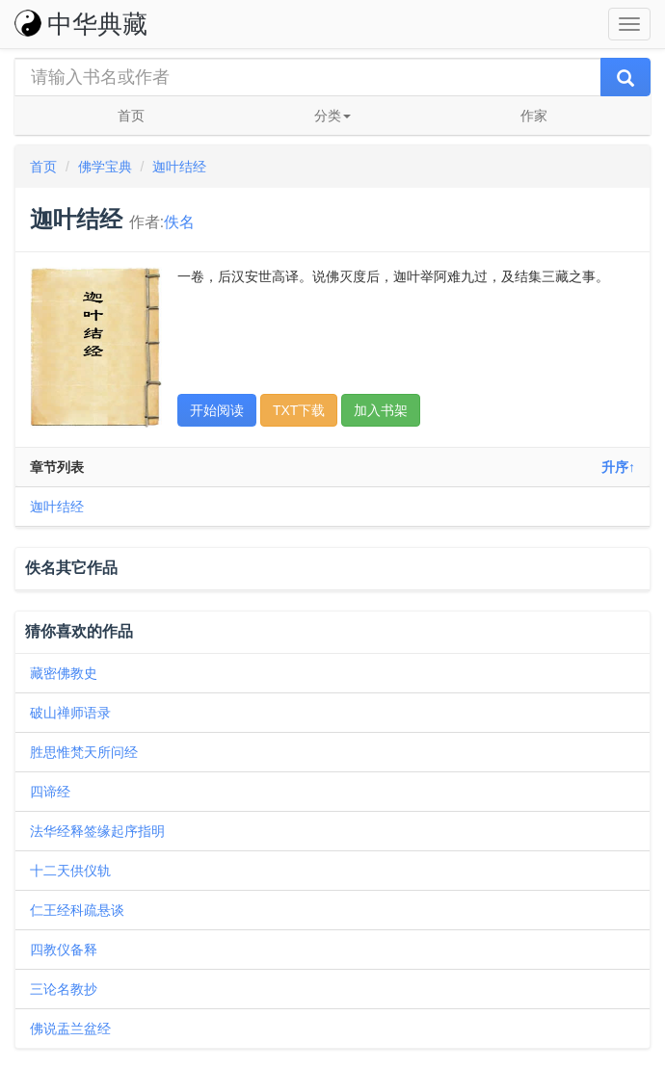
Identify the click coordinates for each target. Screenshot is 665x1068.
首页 (131, 115)
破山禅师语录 (70, 712)
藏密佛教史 (63, 673)
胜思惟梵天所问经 (84, 752)
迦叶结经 (179, 166)
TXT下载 (299, 410)
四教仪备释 (63, 949)
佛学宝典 (105, 166)
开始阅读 (217, 410)
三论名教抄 (63, 989)
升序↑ (618, 467)
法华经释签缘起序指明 (97, 831)
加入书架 (381, 410)
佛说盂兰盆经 (70, 1028)
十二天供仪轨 (70, 870)
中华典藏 (80, 24)
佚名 (179, 222)
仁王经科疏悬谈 (77, 910)
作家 (533, 115)
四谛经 (50, 791)
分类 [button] (332, 115)
